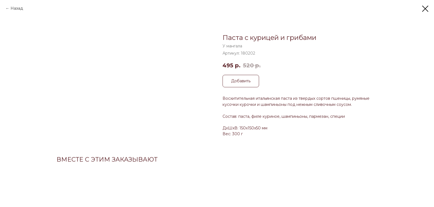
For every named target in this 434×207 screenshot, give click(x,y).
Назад (17, 8)
